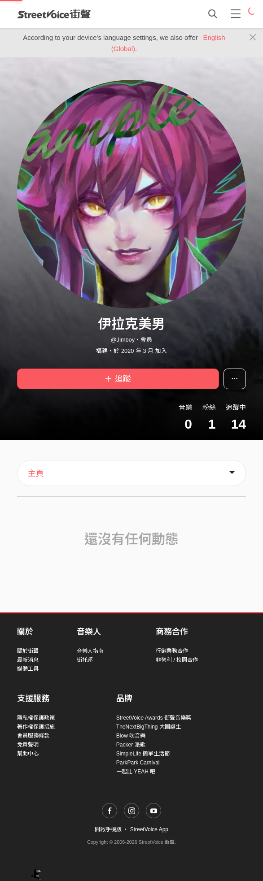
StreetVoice (54, 13)
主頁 (36, 473)
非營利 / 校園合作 (177, 660)
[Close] (253, 37)
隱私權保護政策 (36, 718)
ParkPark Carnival (138, 762)
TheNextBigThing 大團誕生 (148, 727)
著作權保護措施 (36, 727)
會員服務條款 (33, 736)
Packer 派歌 (130, 745)
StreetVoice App (149, 829)
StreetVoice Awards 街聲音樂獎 (153, 718)
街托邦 (85, 660)
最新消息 (28, 660)
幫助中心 (28, 754)
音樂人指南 (90, 651)
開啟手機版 (108, 829)
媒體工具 (28, 669)
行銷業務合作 (172, 651)
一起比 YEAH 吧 (135, 771)
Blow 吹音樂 (130, 736)
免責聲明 (28, 745)
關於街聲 (28, 651)
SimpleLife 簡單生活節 (143, 754)
